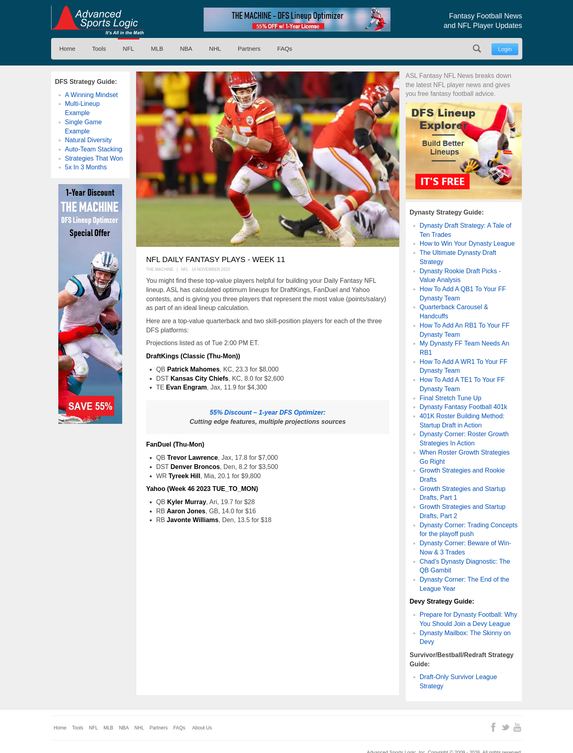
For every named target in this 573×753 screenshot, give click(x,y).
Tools (99, 48)
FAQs (284, 48)
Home (67, 48)
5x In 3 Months (86, 167)
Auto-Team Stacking (93, 149)
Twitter (505, 727)
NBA (186, 48)
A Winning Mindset (91, 94)
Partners (249, 48)
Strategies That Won (94, 158)
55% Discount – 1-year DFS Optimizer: (267, 412)
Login (505, 49)
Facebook (493, 727)
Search (477, 48)
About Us (202, 728)
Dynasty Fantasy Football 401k (464, 406)
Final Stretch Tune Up (451, 398)
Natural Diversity (88, 140)
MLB (157, 48)
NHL (215, 48)
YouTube (517, 727)
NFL (128, 48)
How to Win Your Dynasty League (467, 243)
